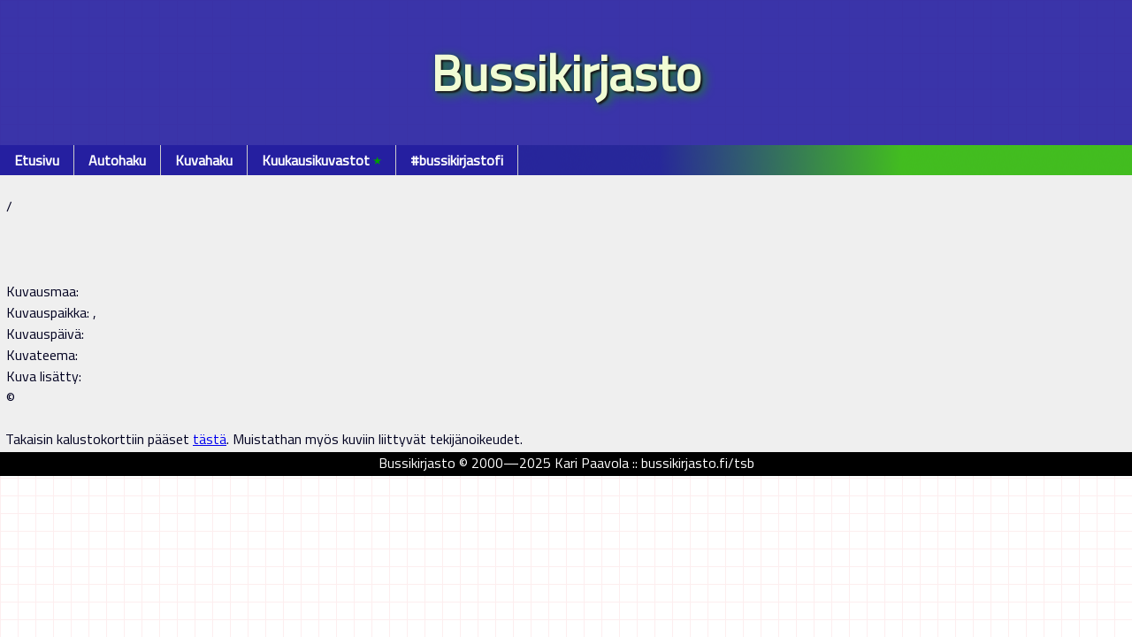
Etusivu (36, 160)
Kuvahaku (204, 160)
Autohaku (117, 160)
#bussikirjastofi (456, 160)
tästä (209, 438)
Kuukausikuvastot (321, 160)
